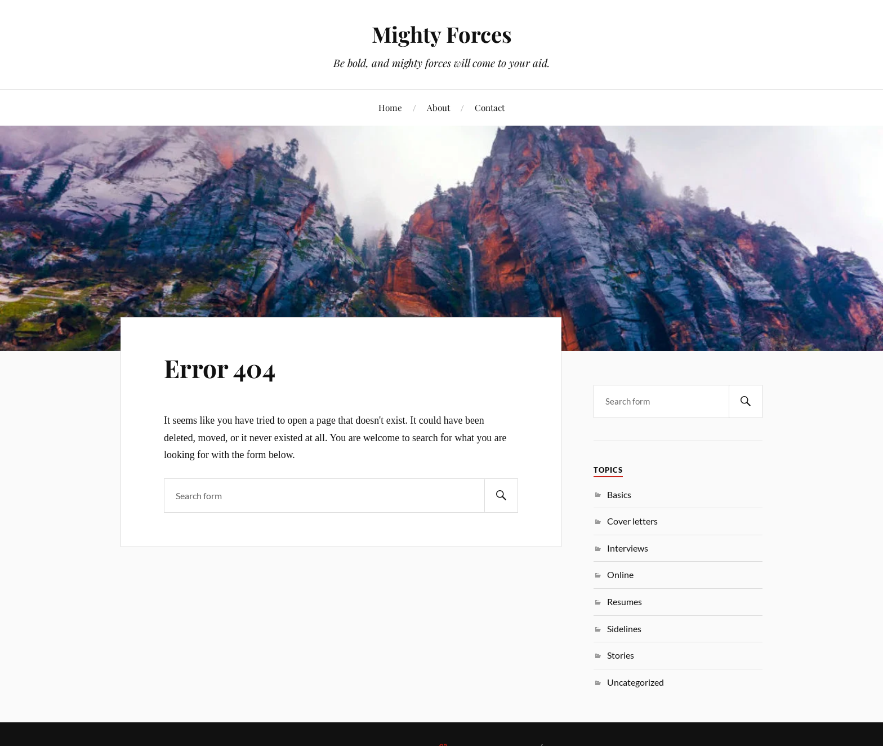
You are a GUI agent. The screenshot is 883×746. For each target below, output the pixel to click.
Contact (490, 107)
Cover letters (632, 521)
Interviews (627, 548)
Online (620, 574)
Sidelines (624, 628)
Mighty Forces (442, 34)
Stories (620, 655)
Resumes (624, 601)
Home (390, 107)
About (438, 107)
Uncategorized (635, 682)
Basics (619, 494)
